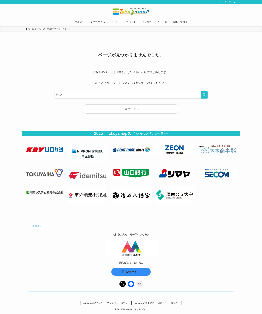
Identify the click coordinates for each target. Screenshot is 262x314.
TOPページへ (131, 108)
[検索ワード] (131, 95)
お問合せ (175, 303)
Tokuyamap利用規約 (143, 303)
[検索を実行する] (204, 95)
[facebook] (221, 2)
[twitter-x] (225, 2)
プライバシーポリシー (118, 303)
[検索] (234, 2)
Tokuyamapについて (92, 303)
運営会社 (162, 303)
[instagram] (230, 2)
